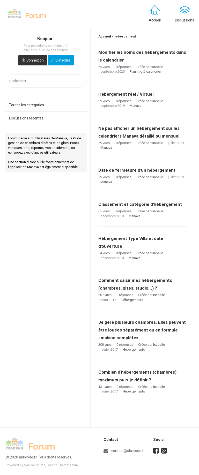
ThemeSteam (68, 465)
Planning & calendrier (145, 71)
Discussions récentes (26, 118)
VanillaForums (34, 465)
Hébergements (132, 300)
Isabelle (157, 67)
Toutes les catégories (26, 105)
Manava (135, 106)
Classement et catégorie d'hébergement (140, 204)
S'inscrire (62, 60)
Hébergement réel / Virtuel (125, 94)
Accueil (155, 20)
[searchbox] (46, 81)
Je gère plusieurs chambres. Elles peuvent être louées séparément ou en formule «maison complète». (142, 330)
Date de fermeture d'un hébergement (136, 170)
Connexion (35, 60)
